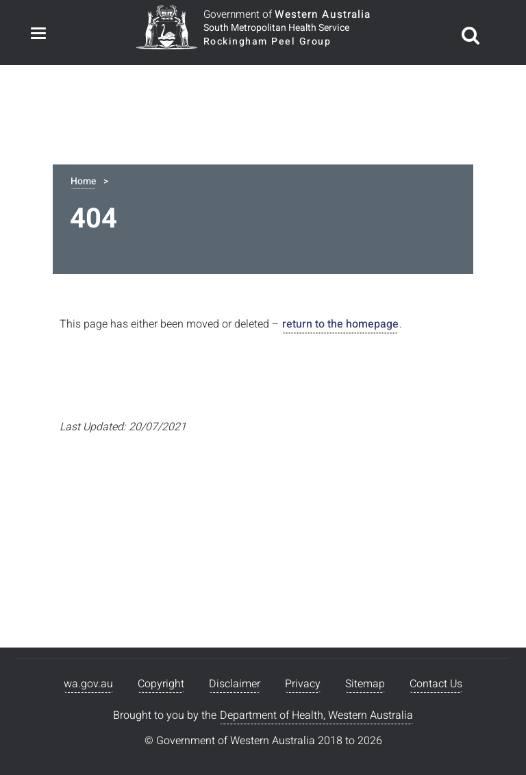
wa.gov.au (88, 684)
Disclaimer (234, 684)
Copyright (161, 684)
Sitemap (365, 684)
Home (83, 181)
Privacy (303, 684)
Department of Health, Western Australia (316, 715)
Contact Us (436, 684)
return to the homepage (340, 324)
